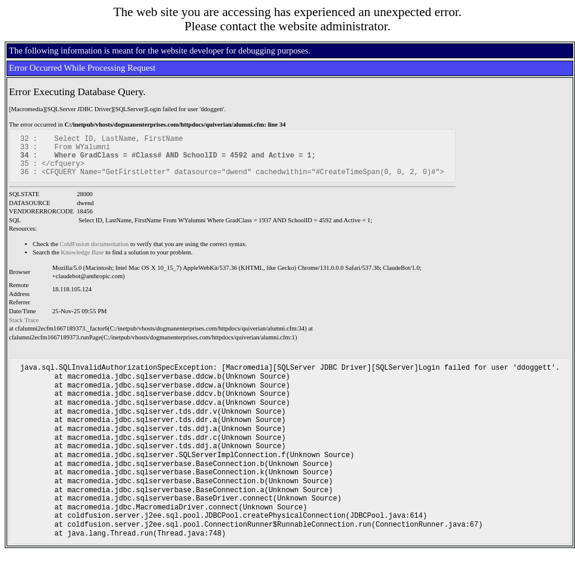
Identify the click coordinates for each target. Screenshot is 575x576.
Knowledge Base (82, 261)
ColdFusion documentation (94, 253)
